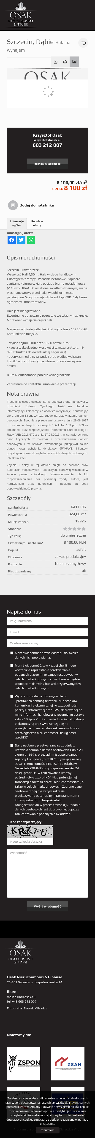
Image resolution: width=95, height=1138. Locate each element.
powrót (83, 43)
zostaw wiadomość (47, 163)
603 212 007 (47, 145)
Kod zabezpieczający (25, 822)
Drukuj (65, 61)
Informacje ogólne (17, 223)
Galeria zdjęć (74, 61)
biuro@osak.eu (25, 997)
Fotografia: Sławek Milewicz (27, 1008)
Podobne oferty (37, 223)
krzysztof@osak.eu (47, 140)
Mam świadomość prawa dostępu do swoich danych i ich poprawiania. (44, 655)
